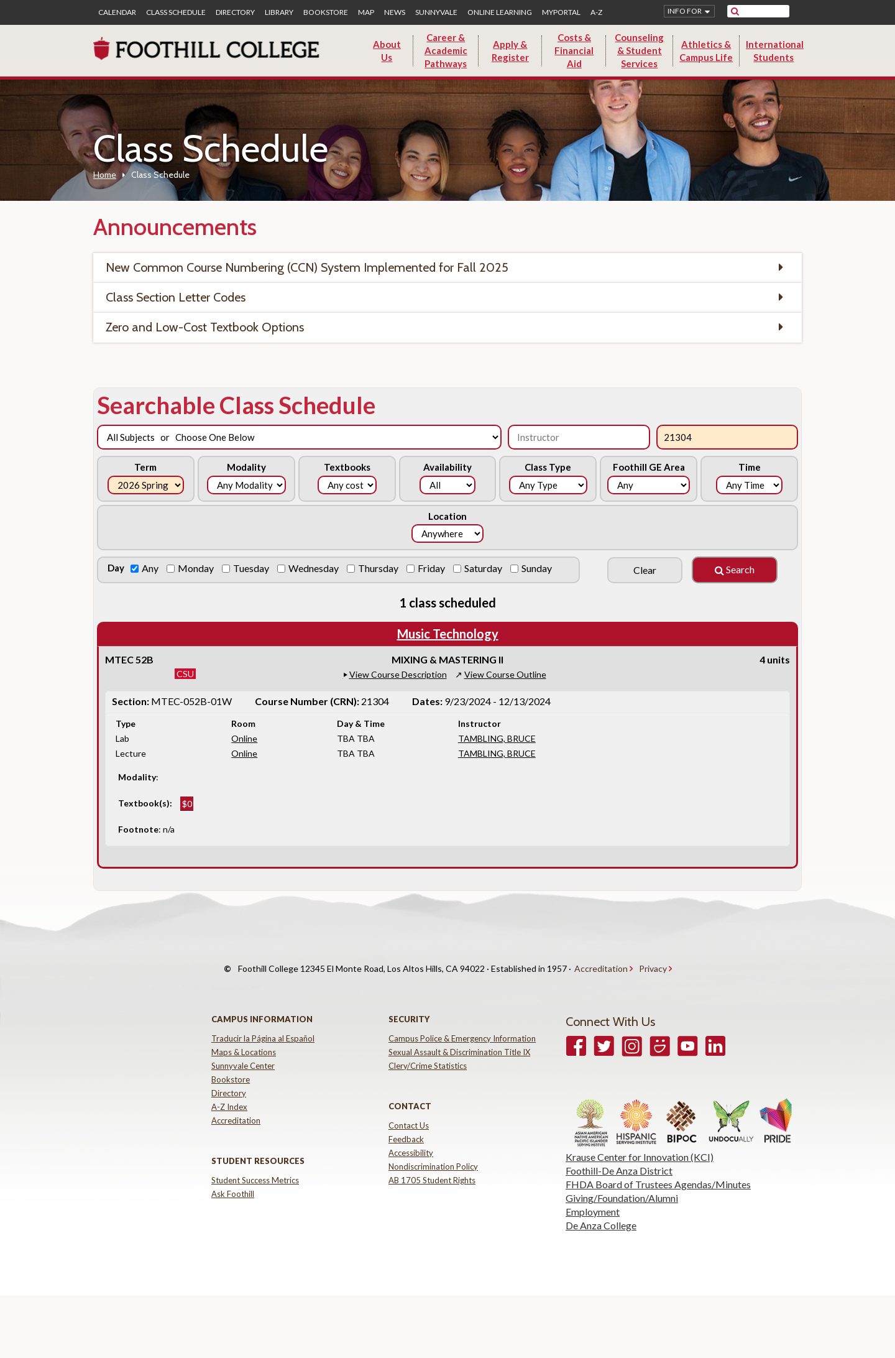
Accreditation (601, 963)
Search (735, 569)
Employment (593, 1200)
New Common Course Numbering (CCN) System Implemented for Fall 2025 (307, 267)
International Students (775, 51)
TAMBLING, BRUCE (497, 738)
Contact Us (408, 1114)
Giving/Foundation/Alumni (622, 1186)
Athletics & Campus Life (706, 51)
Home (104, 174)
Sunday (537, 568)
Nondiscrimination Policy (433, 1155)
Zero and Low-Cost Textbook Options (205, 327)
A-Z (596, 12)
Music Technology (447, 633)
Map (366, 12)
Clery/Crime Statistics (427, 1054)
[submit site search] (735, 11)
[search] (766, 11)
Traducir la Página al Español (262, 1027)
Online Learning (499, 12)
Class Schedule (176, 12)
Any (151, 568)
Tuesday (252, 568)
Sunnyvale (436, 12)
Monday (197, 568)
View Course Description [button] (398, 674)
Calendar (117, 12)
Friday (432, 568)
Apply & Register (510, 51)
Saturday (484, 568)
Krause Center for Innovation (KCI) (640, 1145)
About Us (387, 51)
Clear (644, 570)
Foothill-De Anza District (619, 1159)
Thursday (379, 568)
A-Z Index (229, 1095)
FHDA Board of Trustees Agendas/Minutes (658, 1172)
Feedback (406, 1127)
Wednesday (314, 568)
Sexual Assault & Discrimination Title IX (459, 1040)
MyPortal (561, 12)
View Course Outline (505, 674)
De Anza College (601, 1213)
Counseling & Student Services (639, 50)
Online (244, 738)
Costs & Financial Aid (574, 50)
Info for (685, 11)
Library (279, 12)
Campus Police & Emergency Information (462, 1027)
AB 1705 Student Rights (431, 1168)
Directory (235, 12)
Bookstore (325, 12)
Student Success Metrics (255, 1168)
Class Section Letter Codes (176, 297)
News (394, 12)
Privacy (653, 963)
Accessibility (410, 1141)
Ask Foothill (232, 1182)
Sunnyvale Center (243, 1054)
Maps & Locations (243, 1040)
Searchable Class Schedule (236, 404)
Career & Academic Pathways (446, 50)
